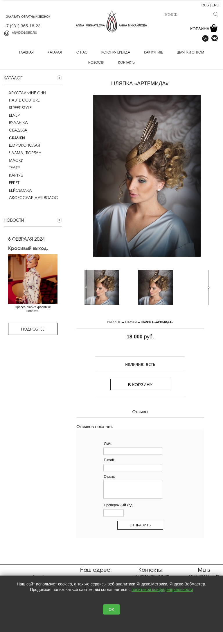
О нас (81, 52)
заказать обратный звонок (28, 16)
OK (111, 609)
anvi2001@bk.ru (20, 32)
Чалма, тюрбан (22, 152)
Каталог (55, 52)
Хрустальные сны (25, 92)
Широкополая (22, 145)
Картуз (13, 175)
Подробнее (32, 329)
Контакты (126, 62)
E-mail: (109, 460)
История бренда (115, 52)
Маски (14, 160)
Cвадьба (15, 130)
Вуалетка (16, 122)
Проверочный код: (119, 505)
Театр (12, 167)
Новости (96, 62)
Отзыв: (109, 477)
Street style (18, 107)
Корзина (203, 28)
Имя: (108, 443)
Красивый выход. (28, 248)
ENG (215, 5)
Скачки (131, 322)
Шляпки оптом (190, 52)
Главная (26, 52)
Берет (11, 182)
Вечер (12, 115)
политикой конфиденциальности (162, 589)
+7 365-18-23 (22, 25)
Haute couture (22, 100)
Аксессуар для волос (31, 197)
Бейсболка (18, 190)
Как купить (153, 52)
